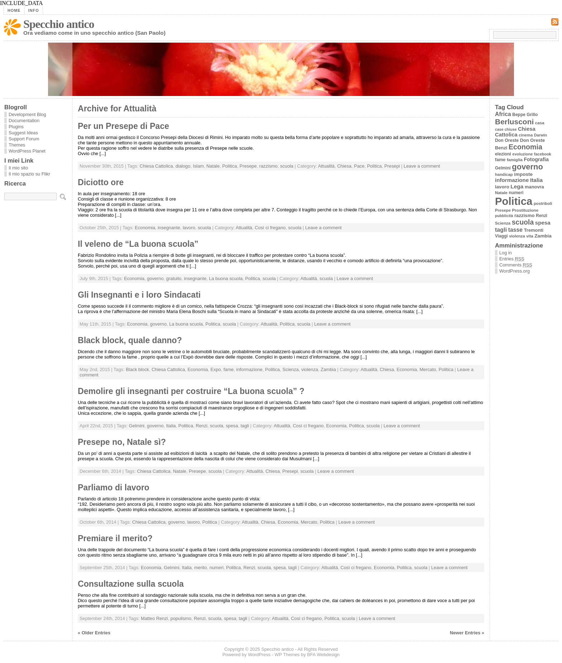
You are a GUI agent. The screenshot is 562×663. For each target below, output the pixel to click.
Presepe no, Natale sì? (122, 442)
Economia (145, 227)
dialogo (183, 166)
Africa (503, 114)
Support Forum (24, 138)
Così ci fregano (270, 227)
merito (200, 567)
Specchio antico (58, 24)
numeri (216, 567)
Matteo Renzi (154, 618)
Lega (516, 186)
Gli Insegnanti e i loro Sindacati (139, 294)
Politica (229, 166)
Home (14, 10)
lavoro (189, 227)
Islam (198, 166)
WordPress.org (514, 271)
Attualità (326, 166)
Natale (213, 166)
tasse (515, 230)
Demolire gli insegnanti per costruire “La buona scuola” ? (191, 391)
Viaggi (501, 236)
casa (539, 122)
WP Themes (287, 654)
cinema (526, 135)
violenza (309, 369)
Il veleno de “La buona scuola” (138, 244)
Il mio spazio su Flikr (29, 174)
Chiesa (344, 166)
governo (155, 278)
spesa (232, 425)
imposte (523, 174)
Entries (511, 258)
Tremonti (534, 230)
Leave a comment (422, 166)
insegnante (169, 227)
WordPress (259, 654)
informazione (249, 369)
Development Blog (27, 114)
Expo (215, 369)
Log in (505, 252)
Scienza (290, 369)
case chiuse (505, 129)
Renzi (202, 425)
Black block (137, 369)
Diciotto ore (101, 182)
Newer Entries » (467, 632)
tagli (244, 425)
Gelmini (136, 425)
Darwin (540, 135)
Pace (359, 166)
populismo (181, 618)
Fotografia (536, 159)
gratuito (173, 278)
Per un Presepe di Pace (123, 126)
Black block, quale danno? (130, 340)
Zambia (328, 369)
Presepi (392, 166)
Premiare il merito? (115, 538)
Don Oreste (507, 140)
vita (529, 236)
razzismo (268, 166)
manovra (534, 186)
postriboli (543, 203)
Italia (171, 425)
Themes (17, 145)
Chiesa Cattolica (156, 166)
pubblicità (504, 215)
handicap (504, 174)
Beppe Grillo (525, 114)
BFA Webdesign (323, 654)
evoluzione (523, 154)
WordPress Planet (27, 151)
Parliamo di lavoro (113, 487)
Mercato (427, 369)
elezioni (503, 154)
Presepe (248, 166)
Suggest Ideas (23, 132)
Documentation (24, 120)
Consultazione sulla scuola (131, 583)
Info (33, 10)
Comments (515, 265)
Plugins (16, 126)
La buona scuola (226, 278)
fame (229, 369)
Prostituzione (525, 210)
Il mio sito (18, 167)
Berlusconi (514, 121)
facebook (542, 154)
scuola (286, 166)
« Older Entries (94, 632)
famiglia (515, 159)
